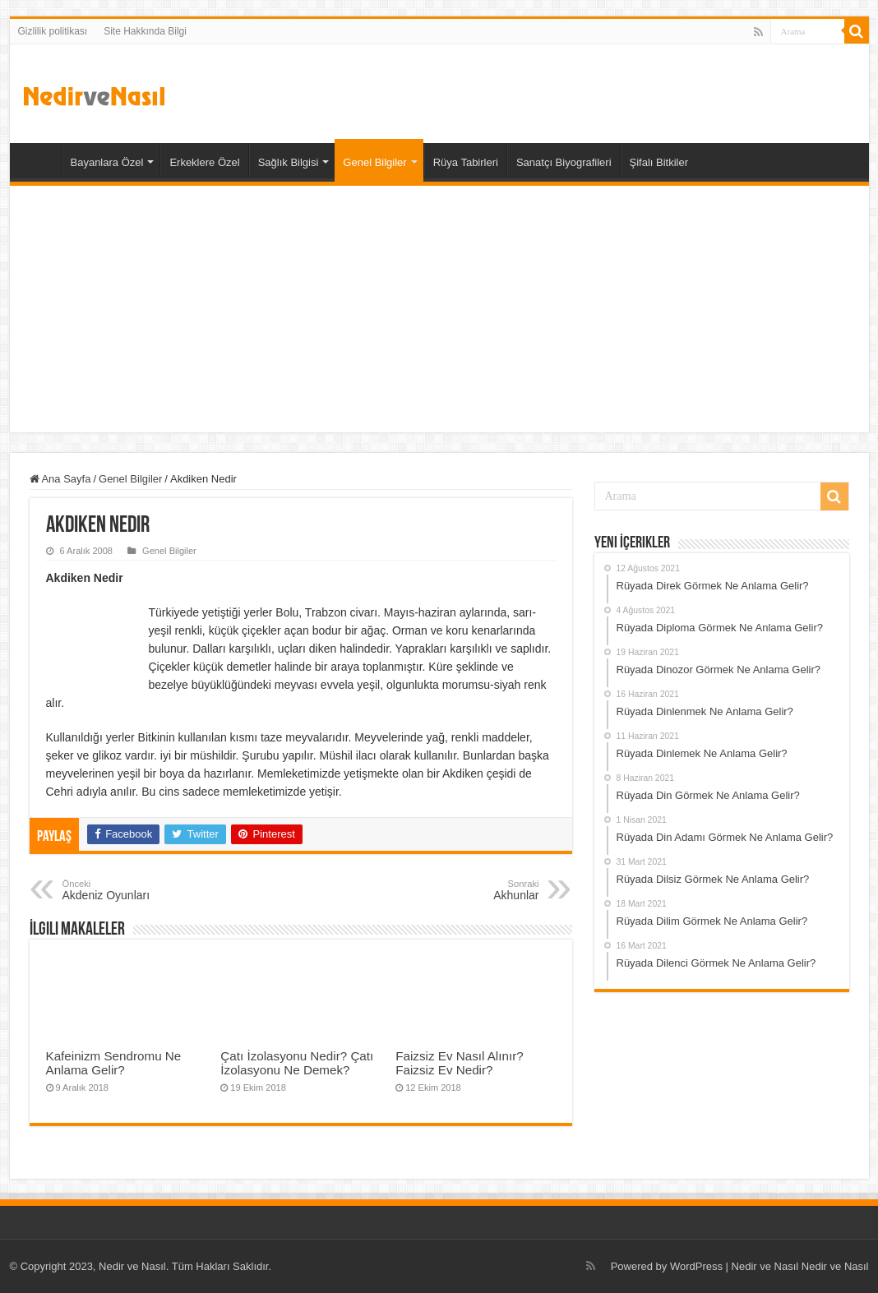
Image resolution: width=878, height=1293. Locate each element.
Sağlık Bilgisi (288, 162)
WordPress (696, 1266)
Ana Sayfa (39, 160)
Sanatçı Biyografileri (564, 162)
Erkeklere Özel (204, 162)
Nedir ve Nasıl (835, 1266)
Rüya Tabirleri (465, 162)
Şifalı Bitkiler (659, 162)
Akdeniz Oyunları (146, 890)
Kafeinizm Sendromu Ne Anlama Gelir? (114, 1063)
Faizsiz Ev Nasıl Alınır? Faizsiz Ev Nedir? (459, 1063)
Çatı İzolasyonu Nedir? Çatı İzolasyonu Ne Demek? (296, 1063)
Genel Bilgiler (374, 162)
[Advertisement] (439, 309)
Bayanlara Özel (107, 162)
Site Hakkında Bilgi (145, 31)
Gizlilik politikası (53, 31)
